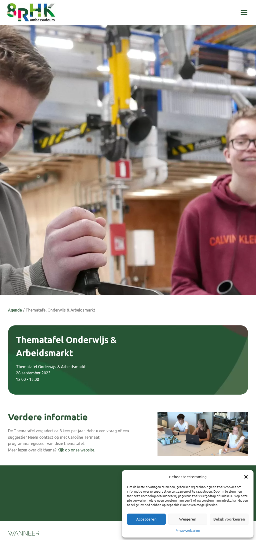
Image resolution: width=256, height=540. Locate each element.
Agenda (15, 310)
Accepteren (146, 519)
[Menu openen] (244, 12)
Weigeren (187, 519)
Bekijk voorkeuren (229, 519)
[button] (246, 476)
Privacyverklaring (188, 530)
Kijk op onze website (76, 450)
